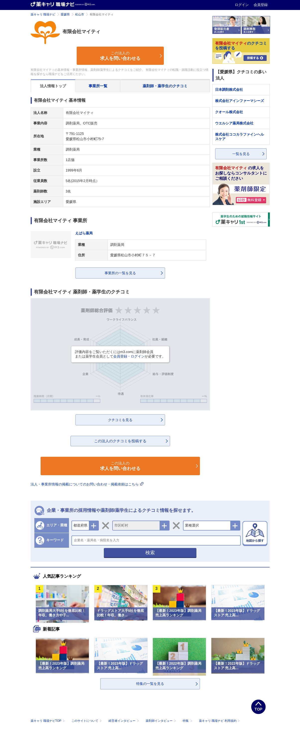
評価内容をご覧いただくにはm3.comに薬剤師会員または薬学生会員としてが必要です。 (120, 354)
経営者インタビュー (124, 721)
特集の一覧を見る (150, 684)
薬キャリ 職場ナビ (43, 14)
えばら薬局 (84, 233)
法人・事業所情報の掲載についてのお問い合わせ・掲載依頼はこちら (87, 484)
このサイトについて (87, 721)
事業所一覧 (98, 86)
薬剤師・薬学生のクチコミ (165, 86)
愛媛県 (65, 14)
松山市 (79, 14)
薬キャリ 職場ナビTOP (48, 721)
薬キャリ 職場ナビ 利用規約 (219, 721)
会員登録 (261, 5)
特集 (188, 721)
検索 (150, 552)
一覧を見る (241, 154)
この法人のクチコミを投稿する (120, 441)
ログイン (242, 5)
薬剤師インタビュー (161, 721)
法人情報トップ (53, 86)
